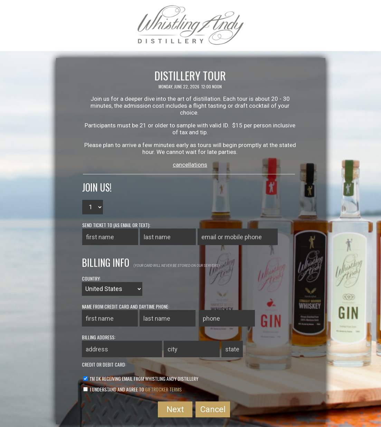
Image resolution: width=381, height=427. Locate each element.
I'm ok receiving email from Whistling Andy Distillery (140, 378)
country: (91, 278)
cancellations (190, 164)
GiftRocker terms (163, 389)
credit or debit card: (104, 364)
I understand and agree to (132, 389)
